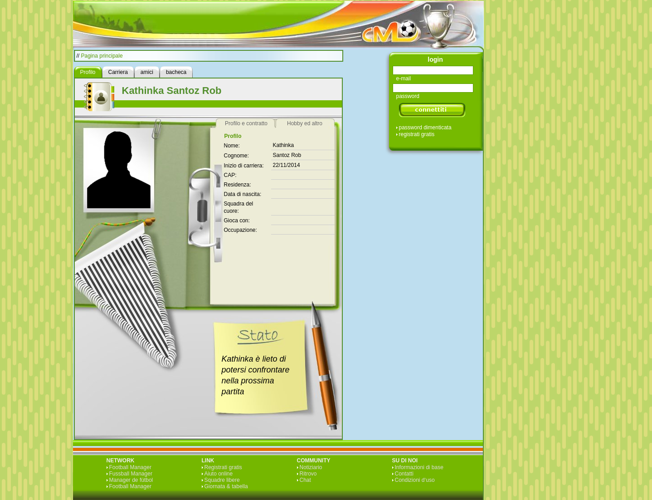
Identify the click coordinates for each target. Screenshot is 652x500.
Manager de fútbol (131, 480)
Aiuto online (218, 474)
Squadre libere (222, 480)
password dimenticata (425, 127)
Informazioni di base (419, 467)
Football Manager (130, 467)
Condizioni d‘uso (415, 480)
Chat (305, 480)
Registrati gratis (223, 467)
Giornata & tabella (226, 486)
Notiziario (311, 467)
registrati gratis (417, 134)
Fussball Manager (130, 474)
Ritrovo (308, 474)
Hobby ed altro (304, 123)
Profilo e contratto (246, 123)
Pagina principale (102, 56)
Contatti (404, 474)
